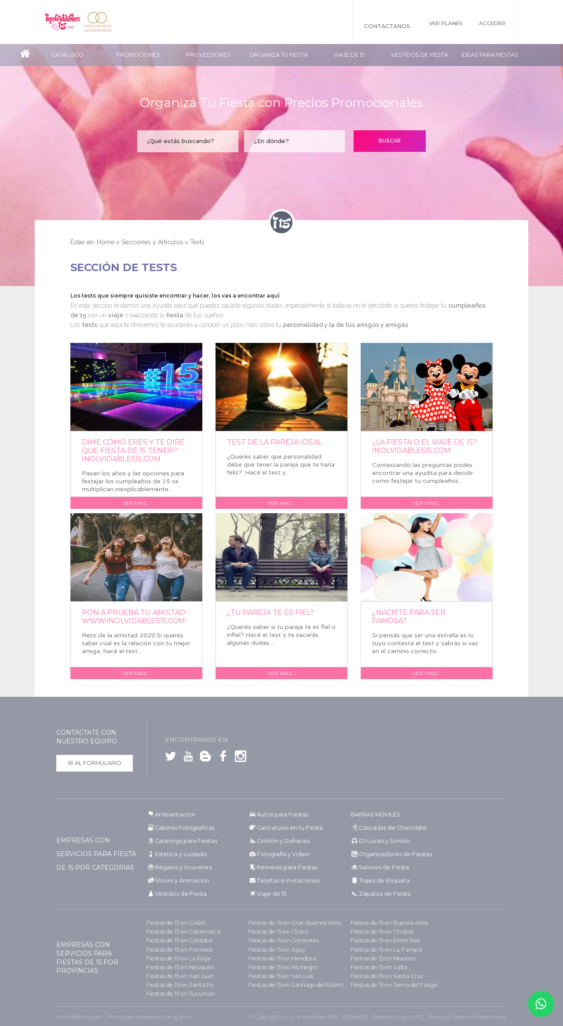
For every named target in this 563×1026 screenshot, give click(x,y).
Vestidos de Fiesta (419, 54)
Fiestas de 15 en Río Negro (280, 966)
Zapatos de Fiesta (380, 893)
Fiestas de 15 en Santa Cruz (384, 975)
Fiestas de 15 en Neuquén (177, 966)
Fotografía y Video (279, 854)
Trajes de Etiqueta (381, 880)
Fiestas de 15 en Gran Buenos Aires (291, 922)
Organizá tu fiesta (278, 54)
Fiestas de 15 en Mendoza (279, 958)
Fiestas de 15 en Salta (376, 966)
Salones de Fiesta (380, 867)
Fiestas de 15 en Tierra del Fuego (390, 984)
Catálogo (67, 54)
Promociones (138, 54)
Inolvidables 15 (67, 22)
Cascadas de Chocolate (387, 827)
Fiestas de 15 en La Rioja (175, 958)
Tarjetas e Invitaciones (284, 880)
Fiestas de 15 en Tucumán (177, 993)
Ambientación (173, 814)
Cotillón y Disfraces (280, 841)
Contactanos (372, 26)
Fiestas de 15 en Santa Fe (176, 984)
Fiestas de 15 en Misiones (380, 958)
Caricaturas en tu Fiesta (287, 827)
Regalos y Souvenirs (179, 867)
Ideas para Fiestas (489, 54)
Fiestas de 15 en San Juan (177, 975)
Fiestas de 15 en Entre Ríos (383, 940)
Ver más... (136, 503)
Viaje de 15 (349, 54)
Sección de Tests (123, 267)
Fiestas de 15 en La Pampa (382, 949)
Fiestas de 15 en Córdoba (176, 940)
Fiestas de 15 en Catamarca (179, 931)
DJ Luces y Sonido (381, 841)
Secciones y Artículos (152, 242)
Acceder (492, 26)
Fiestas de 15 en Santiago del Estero (292, 984)
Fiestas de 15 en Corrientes (280, 940)
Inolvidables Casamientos (111, 22)
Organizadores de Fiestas (390, 854)
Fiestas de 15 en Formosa (176, 949)
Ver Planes (436, 26)
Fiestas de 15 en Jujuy (274, 949)
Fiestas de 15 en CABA (172, 922)
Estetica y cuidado (177, 854)
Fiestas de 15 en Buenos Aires (386, 922)
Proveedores (208, 54)
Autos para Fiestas (280, 814)
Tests (197, 242)
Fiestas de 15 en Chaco (275, 931)
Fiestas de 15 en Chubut (380, 931)
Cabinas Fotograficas (181, 827)
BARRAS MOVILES (375, 814)
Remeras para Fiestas (284, 867)
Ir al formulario (94, 763)
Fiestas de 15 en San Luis (278, 975)
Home (105, 242)
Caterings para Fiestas (183, 841)
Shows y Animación (180, 880)
